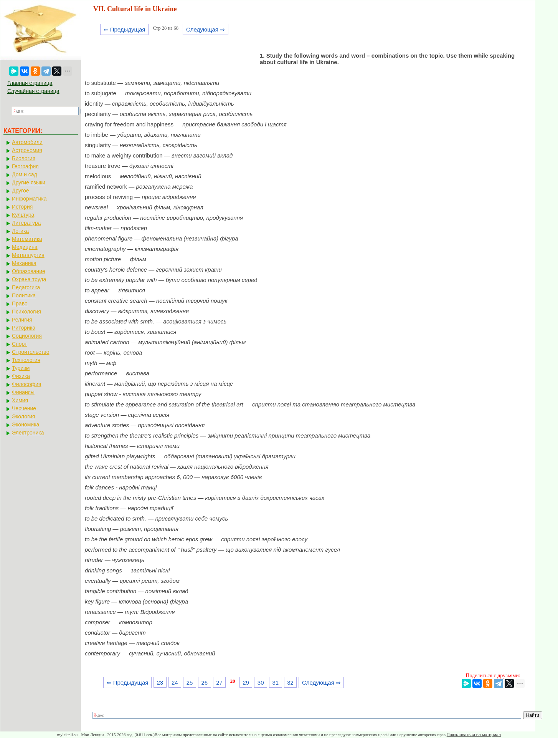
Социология (27, 336)
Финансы (23, 392)
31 (275, 682)
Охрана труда (29, 279)
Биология (23, 158)
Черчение (24, 408)
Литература (26, 223)
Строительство (30, 352)
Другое (20, 190)
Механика (24, 263)
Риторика (23, 328)
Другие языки (28, 182)
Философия (26, 384)
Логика (20, 231)
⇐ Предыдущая (124, 29)
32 (290, 682)
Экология (23, 416)
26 (204, 682)
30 (261, 682)
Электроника (28, 433)
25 (190, 682)
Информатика (29, 199)
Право (20, 303)
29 (246, 682)
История (22, 207)
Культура (23, 215)
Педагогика (26, 287)
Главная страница (30, 83)
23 (160, 682)
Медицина (25, 247)
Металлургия (28, 255)
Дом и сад (24, 174)
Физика (21, 376)
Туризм (21, 368)
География (25, 166)
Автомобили (27, 142)
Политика (24, 295)
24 (175, 682)
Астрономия (27, 150)
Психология (26, 311)
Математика (27, 239)
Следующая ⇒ (205, 29)
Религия (22, 320)
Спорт (19, 344)
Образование (28, 271)
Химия (20, 400)
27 (219, 682)
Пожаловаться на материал (474, 734)
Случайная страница (33, 91)
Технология (26, 360)
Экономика (25, 424)
